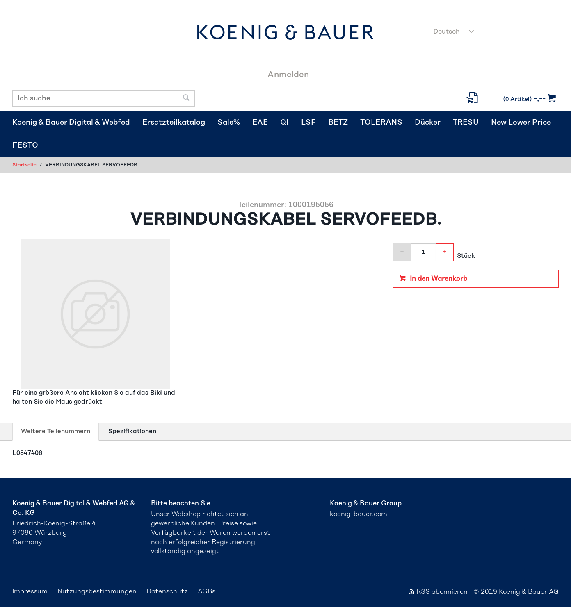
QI (284, 122)
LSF (308, 122)
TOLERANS (381, 122)
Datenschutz (167, 591)
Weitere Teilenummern (55, 433)
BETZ (338, 122)
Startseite (24, 164)
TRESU (466, 122)
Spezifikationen (132, 431)
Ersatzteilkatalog (173, 122)
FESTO (25, 145)
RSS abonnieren (438, 592)
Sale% (228, 122)
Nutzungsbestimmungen (97, 591)
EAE (260, 122)
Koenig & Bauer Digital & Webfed (71, 122)
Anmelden (288, 74)
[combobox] (493, 32)
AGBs (206, 591)
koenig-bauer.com (358, 514)
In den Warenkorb (437, 278)
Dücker (428, 122)
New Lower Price (521, 122)
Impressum (30, 591)
